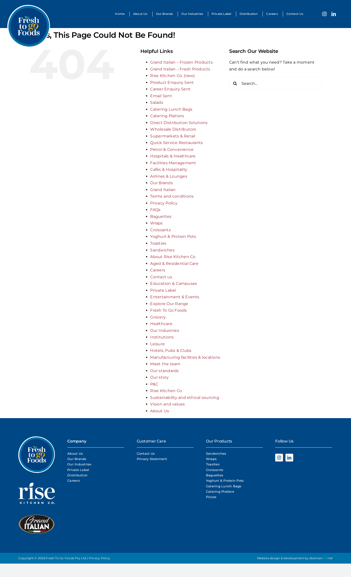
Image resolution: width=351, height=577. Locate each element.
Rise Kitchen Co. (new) (172, 75)
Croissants (160, 230)
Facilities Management (173, 163)
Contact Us (146, 453)
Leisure (157, 344)
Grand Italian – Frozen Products (181, 62)
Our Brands (161, 183)
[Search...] (275, 83)
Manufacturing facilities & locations (185, 357)
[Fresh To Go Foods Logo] (28, 6)
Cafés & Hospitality (168, 169)
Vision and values (167, 404)
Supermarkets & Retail (172, 136)
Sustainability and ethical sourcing (184, 397)
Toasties (158, 243)
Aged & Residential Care (174, 263)
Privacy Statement (152, 459)
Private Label (163, 290)
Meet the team (165, 364)
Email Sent (161, 96)
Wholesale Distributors (173, 129)
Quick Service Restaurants (176, 142)
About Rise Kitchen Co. (173, 256)
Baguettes (160, 216)
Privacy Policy (163, 203)
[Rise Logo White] (36, 484)
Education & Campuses (173, 283)
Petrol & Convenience (172, 149)
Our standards (164, 370)
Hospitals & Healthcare (172, 156)
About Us (159, 411)
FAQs (155, 209)
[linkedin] (334, 14)
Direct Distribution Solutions (178, 122)
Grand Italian (163, 189)
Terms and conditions (172, 196)
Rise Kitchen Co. (166, 390)
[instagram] (324, 14)
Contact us (161, 277)
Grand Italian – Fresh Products (180, 69)
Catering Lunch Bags (171, 109)
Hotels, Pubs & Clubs (170, 350)
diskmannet (321, 558)
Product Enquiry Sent (172, 82)
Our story (159, 377)
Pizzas (211, 497)
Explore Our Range (169, 303)
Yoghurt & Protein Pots (173, 236)
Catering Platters (167, 116)
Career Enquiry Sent (170, 89)
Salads (156, 102)
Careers (157, 270)
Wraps (156, 223)
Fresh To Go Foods (168, 310)
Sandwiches (162, 250)
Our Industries (164, 330)
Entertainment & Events (174, 297)
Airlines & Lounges (168, 176)
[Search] (235, 83)
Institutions (162, 337)
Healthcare (161, 323)
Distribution (77, 475)
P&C (154, 384)
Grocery (158, 317)
